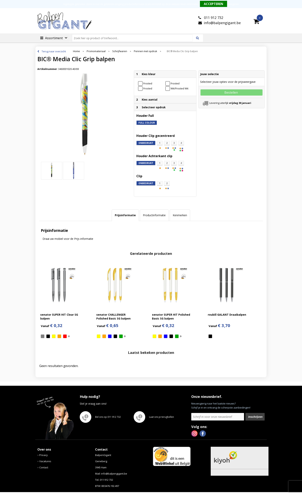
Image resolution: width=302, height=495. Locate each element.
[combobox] (134, 38)
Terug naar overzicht (54, 51)
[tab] (125, 215)
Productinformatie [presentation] (154, 215)
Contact (43, 467)
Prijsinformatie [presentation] (125, 215)
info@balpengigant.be (222, 22)
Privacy (43, 455)
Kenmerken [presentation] (180, 215)
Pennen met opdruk (145, 51)
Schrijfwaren (119, 51)
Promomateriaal (96, 51)
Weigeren (233, 4)
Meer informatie (189, 4)
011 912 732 (213, 17)
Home (76, 51)
